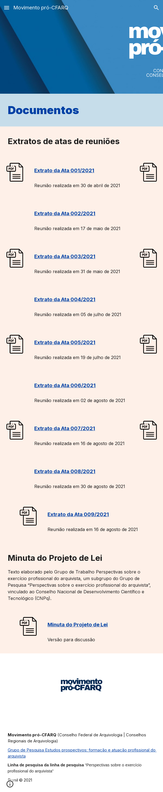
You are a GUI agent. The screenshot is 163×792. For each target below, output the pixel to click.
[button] (6, 7)
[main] (82, 110)
